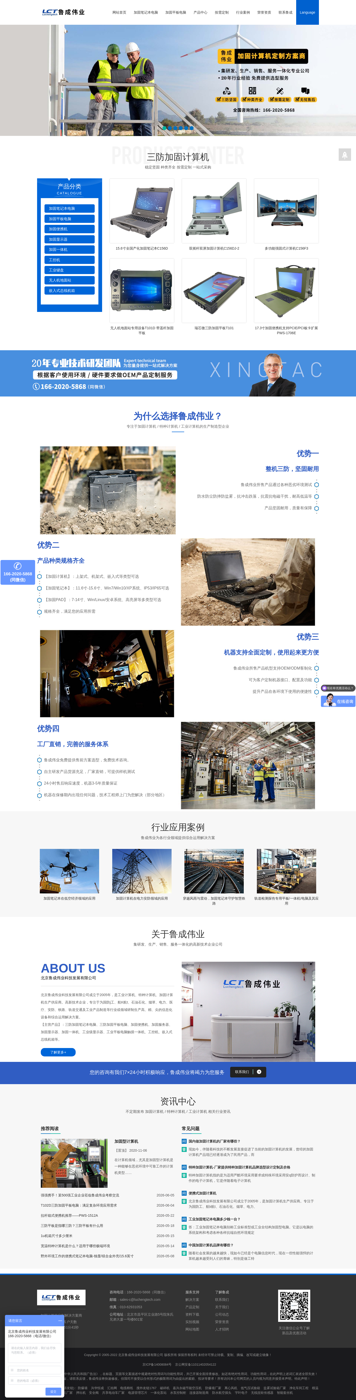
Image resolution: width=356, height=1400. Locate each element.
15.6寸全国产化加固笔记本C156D (142, 248)
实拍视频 (192, 1322)
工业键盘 (56, 270)
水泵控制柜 (178, 1392)
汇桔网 (112, 1388)
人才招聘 (222, 1329)
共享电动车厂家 (113, 1392)
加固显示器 (58, 239)
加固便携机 (58, 229)
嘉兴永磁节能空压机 (187, 1388)
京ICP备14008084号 (157, 1364)
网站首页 (119, 12)
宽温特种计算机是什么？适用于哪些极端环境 (75, 1246)
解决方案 (192, 1299)
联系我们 (222, 1299)
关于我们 (222, 1307)
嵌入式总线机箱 (62, 290)
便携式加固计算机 (202, 1193)
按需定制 (222, 12)
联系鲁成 (285, 12)
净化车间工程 (299, 1388)
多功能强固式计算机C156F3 (286, 248)
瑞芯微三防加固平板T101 (214, 328)
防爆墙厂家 (213, 1388)
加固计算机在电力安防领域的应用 (142, 898)
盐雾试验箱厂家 (275, 1388)
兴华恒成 (97, 1388)
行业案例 (243, 12)
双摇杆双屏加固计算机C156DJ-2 (214, 248)
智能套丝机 (285, 1392)
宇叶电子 (241, 1392)
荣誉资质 (264, 12)
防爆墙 (83, 1388)
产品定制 (192, 1307)
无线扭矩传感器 (262, 1392)
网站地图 (192, 1329)
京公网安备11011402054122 (195, 1364)
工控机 (54, 260)
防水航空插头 (221, 1392)
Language (307, 12)
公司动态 (222, 1314)
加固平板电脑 (175, 12)
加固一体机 (58, 249)
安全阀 (94, 1392)
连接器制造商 (199, 1392)
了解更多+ (58, 1052)
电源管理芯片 (137, 1392)
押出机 (81, 1392)
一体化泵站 (159, 1392)
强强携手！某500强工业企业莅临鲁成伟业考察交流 (80, 1195)
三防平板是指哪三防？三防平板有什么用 (72, 1225)
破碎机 (165, 1388)
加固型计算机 (126, 1141)
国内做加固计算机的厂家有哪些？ (215, 1141)
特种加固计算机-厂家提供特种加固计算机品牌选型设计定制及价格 (239, 1167)
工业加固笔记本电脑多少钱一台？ (215, 1219)
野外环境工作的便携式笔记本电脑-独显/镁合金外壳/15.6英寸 (87, 1256)
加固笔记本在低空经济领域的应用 (69, 898)
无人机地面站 (60, 280)
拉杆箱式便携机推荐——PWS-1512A (69, 1215)
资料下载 (192, 1314)
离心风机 (230, 1388)
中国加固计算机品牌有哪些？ (211, 1245)
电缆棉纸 (126, 1388)
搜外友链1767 (146, 1388)
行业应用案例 (178, 827)
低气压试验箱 (250, 1388)
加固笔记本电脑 (146, 12)
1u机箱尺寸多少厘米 (56, 1235)
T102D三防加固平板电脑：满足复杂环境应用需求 (79, 1205)
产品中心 (200, 12)
